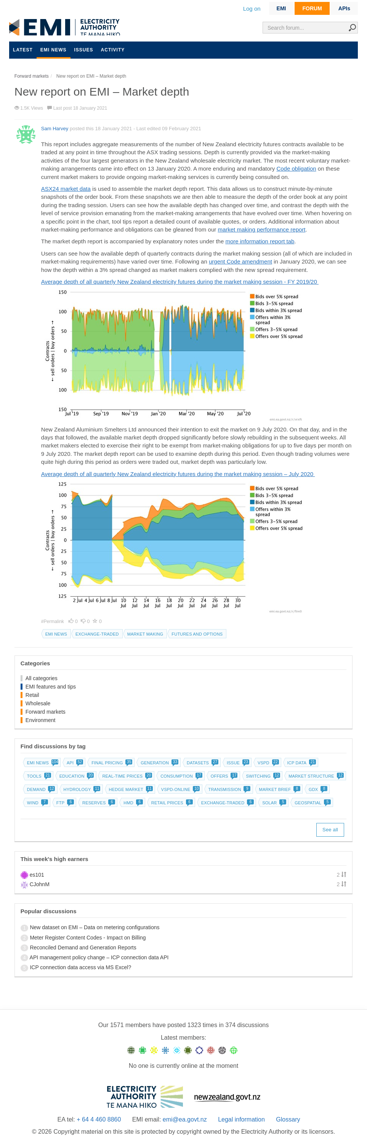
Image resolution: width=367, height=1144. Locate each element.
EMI (281, 8)
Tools (38, 776)
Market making (145, 634)
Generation (159, 763)
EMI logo (66, 27)
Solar (273, 802)
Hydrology (81, 789)
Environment (41, 720)
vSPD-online (180, 789)
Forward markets (46, 712)
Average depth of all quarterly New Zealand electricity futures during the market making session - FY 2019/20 (180, 281)
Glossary (288, 1119)
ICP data (301, 763)
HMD (132, 802)
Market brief (279, 789)
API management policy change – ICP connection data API (99, 957)
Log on (252, 8)
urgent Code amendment (240, 261)
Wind (36, 802)
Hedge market (130, 789)
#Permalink (53, 621)
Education (76, 776)
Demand (40, 789)
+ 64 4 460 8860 (99, 1119)
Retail (32, 695)
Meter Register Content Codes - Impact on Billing (88, 938)
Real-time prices (126, 776)
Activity (113, 50)
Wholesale (38, 703)
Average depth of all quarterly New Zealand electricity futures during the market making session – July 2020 (178, 474)
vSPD (267, 763)
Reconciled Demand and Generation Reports (83, 947)
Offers (223, 776)
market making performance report (261, 229)
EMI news (53, 50)
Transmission (228, 789)
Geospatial (312, 802)
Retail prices (171, 802)
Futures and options (197, 634)
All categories (42, 678)
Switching (262, 776)
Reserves (98, 802)
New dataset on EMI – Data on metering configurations (94, 927)
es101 (37, 875)
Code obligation (296, 168)
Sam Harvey (55, 128)
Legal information (241, 1119)
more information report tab (259, 241)
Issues (83, 50)
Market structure (315, 776)
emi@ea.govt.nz (185, 1119)
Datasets (202, 763)
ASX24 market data (66, 188)
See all (330, 829)
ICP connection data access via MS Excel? (80, 967)
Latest (23, 50)
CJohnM (40, 884)
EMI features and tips (51, 687)
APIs (344, 8)
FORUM (312, 8)
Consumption (180, 776)
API (74, 763)
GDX (317, 789)
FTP (64, 802)
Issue (237, 763)
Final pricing (111, 763)
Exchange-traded (97, 634)
